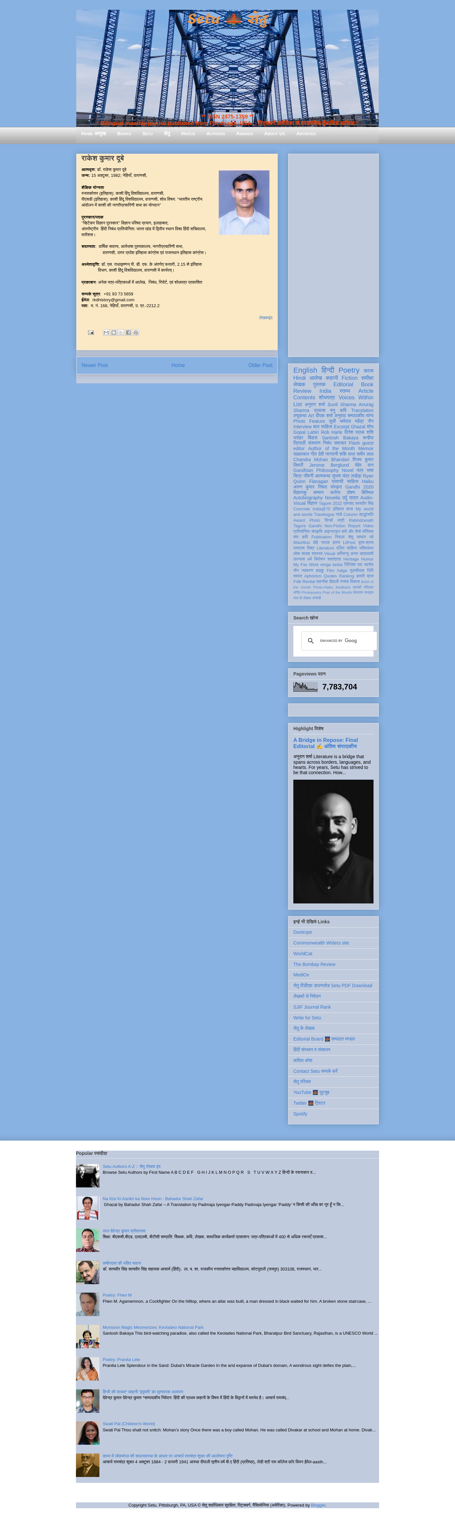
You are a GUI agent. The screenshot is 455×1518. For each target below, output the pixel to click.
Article (366, 391)
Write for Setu (307, 1017)
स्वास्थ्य (317, 553)
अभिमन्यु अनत (347, 553)
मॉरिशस (368, 531)
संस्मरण (314, 443)
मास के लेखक (302, 598)
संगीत (297, 592)
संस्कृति (316, 531)
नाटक (325, 542)
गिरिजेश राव (353, 564)
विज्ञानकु (300, 492)
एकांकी (357, 587)
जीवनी (308, 475)
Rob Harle (332, 432)
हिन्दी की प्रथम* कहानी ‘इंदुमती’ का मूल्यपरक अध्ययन (143, 1391)
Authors (215, 133)
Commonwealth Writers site (321, 942)
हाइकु (320, 570)
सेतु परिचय (302, 1081)
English (305, 370)
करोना (335, 492)
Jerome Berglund (329, 465)
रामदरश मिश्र (304, 548)
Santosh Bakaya (340, 437)
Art (311, 415)
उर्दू (344, 497)
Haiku (368, 481)
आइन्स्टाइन (332, 531)
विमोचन (319, 559)
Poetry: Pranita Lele (121, 1359)
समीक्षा (367, 378)
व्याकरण (307, 570)
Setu (147, 133)
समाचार (340, 443)
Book (367, 384)
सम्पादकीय (355, 415)
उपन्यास (299, 559)
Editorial (343, 384)
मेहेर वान (364, 465)
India (325, 391)
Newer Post (94, 365)
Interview (302, 426)
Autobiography (308, 497)
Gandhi (315, 526)
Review (302, 391)
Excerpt (341, 426)
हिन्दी (327, 370)
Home (178, 365)
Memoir (366, 448)
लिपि (370, 570)
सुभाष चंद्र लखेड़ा (346, 475)
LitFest (349, 542)
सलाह (305, 553)
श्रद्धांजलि (366, 514)
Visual (329, 553)
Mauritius (301, 542)
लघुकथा (299, 415)
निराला (340, 537)
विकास (355, 581)
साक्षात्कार (301, 454)
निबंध (327, 443)
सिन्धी (329, 520)
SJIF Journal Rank (312, 1007)
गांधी (339, 514)
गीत (313, 454)
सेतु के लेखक (304, 1028)
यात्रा (353, 497)
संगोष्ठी (316, 598)
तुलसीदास (357, 570)
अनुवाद (340, 415)
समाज (297, 576)
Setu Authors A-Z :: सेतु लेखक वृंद (131, 1166)
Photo (314, 520)
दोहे (315, 542)
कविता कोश (302, 1060)
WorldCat (302, 953)
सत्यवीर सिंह (364, 503)
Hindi (299, 378)
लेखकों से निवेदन (307, 996)
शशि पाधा (347, 454)
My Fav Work (305, 564)
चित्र (297, 475)
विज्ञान (312, 503)
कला (349, 509)
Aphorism (312, 576)
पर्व (372, 537)
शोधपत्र (327, 397)
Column (351, 514)
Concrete (301, 509)
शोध (370, 426)
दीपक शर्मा (324, 415)
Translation (362, 410)
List (297, 404)
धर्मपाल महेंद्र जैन (357, 421)
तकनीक (322, 581)
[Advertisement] (333, 254)
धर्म (309, 559)
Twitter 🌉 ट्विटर (309, 1103)
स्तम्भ (345, 391)
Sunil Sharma (342, 404)
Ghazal (358, 426)
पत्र (360, 470)
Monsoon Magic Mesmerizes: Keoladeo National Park (153, 1327)
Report (354, 526)
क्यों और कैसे (351, 531)
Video (368, 526)
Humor (367, 559)
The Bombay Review (314, 964)
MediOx (301, 974)
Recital (308, 581)
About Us (274, 133)
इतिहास (338, 509)
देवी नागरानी (328, 454)
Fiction (350, 378)
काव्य (369, 371)
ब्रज (370, 576)
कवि (343, 410)
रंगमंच (344, 581)
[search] (338, 641)
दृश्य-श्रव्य (366, 542)
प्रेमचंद (349, 503)
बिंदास (312, 437)
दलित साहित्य (346, 548)
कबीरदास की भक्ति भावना (122, 1263)
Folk (297, 581)
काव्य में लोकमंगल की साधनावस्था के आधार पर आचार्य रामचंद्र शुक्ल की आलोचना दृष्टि (168, 1456)
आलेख (315, 378)
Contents (304, 397)
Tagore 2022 (330, 503)
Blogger (318, 1505)
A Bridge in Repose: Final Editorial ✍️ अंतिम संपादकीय (325, 743)
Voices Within (356, 397)
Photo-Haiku (323, 587)
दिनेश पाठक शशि (359, 432)
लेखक (299, 384)
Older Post (260, 365)
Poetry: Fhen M (117, 1295)
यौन (296, 570)
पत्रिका (369, 587)
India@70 (321, 509)
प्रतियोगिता (301, 531)
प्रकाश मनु (324, 410)
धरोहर (298, 437)
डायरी (360, 576)
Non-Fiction (334, 526)
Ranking (346, 576)
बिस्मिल (368, 492)
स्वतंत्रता (334, 559)
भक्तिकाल (366, 548)
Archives (306, 133)
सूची (332, 421)
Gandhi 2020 (359, 486)
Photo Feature (309, 421)
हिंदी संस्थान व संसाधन (311, 1049)
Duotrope (302, 932)
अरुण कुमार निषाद (310, 486)
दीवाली (334, 581)
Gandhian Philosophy (316, 470)
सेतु (167, 133)
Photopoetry (311, 592)
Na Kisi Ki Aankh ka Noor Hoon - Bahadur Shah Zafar (153, 1198)
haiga (342, 570)
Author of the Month (331, 448)
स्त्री (341, 520)
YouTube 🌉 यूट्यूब (311, 1092)
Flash (354, 443)
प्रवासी (337, 481)
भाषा (370, 470)
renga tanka (331, 564)
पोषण (351, 492)
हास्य (336, 542)
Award (299, 520)
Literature (325, 548)
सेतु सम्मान (357, 537)
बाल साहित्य (322, 426)
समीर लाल (365, 454)
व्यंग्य (370, 415)
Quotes (330, 576)
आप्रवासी (367, 553)
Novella (332, 497)
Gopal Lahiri (306, 432)
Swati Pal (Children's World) (129, 1423)
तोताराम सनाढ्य (363, 592)
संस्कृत (336, 486)
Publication (322, 537)
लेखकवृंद (265, 317)
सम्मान (318, 492)
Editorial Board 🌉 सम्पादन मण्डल (324, 1039)
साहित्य (352, 481)
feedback (343, 587)
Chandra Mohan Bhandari (321, 459)
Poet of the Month (337, 592)
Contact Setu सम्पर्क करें (315, 1071)
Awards (244, 133)
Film (330, 570)
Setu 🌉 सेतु (227, 19)
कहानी (332, 378)
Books (124, 133)
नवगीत (369, 564)
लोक (296, 553)
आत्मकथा (322, 475)
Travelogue (324, 514)
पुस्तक (319, 384)
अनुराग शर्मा (315, 404)
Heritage (351, 559)
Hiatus (188, 133)
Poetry (349, 370)
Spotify (300, 1113)
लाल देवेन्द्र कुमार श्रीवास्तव (124, 1230)
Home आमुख (93, 133)
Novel (348, 470)
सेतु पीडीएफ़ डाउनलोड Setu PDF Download (332, 985)
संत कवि (300, 537)
